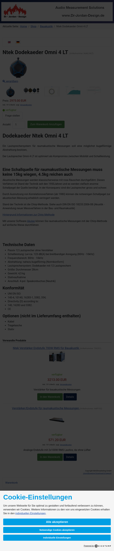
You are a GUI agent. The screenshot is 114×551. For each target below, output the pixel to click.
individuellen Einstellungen (30, 513)
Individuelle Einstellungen (57, 537)
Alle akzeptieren (57, 522)
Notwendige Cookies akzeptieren (57, 530)
